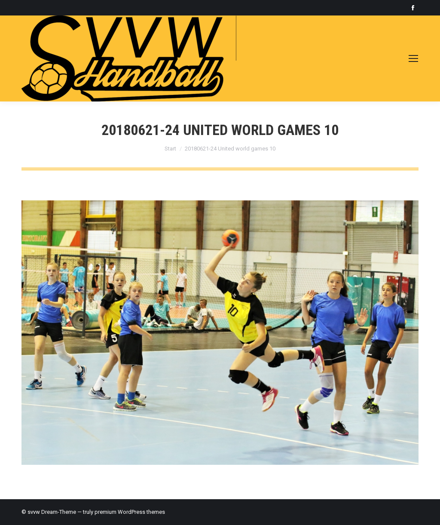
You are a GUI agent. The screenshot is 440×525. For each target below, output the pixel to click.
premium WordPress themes (130, 512)
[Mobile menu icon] (413, 58)
